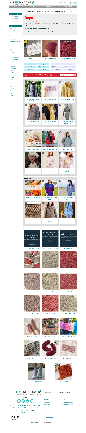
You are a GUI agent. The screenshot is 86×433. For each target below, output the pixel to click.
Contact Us (25, 405)
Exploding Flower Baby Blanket (67, 58)
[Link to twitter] (23, 401)
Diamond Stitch (33, 220)
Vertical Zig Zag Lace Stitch (68, 270)
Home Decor (12, 52)
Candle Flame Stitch (63, 381)
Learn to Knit (12, 61)
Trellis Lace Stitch (50, 291)
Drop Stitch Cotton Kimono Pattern (67, 198)
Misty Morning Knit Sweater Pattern (50, 220)
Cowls (11, 37)
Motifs (11, 72)
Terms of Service (33, 410)
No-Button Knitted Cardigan (50, 170)
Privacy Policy (50, 75)
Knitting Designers (14, 59)
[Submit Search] (75, 3)
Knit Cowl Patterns (14, 18)
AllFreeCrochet (47, 401)
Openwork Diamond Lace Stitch (32, 291)
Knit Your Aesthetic (68, 248)
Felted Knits (12, 39)
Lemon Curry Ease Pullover (67, 99)
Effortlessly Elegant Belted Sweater (67, 170)
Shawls (11, 84)
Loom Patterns (13, 64)
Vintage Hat (33, 170)
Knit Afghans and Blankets (57, 66)
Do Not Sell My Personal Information (21, 408)
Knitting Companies (14, 57)
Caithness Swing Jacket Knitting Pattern (33, 100)
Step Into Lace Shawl (32, 270)
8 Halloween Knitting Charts (33, 197)
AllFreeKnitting (47, 402)
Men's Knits (12, 66)
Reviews (12, 79)
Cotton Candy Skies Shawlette (68, 336)
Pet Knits (12, 77)
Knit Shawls (57, 69)
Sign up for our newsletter (31, 31)
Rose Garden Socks (32, 336)
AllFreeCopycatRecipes (67, 401)
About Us (12, 405)
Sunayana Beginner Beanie (50, 58)
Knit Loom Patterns (43, 66)
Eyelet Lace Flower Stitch (50, 313)
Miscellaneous (13, 68)
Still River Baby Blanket (67, 220)
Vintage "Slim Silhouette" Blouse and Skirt (67, 122)
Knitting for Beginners (14, 16)
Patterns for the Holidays (15, 75)
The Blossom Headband (50, 99)
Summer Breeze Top (67, 149)
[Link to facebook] (19, 401)
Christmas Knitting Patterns (70, 66)
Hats (11, 50)
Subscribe (12, 11)
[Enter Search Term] (65, 3)
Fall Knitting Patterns (70, 64)
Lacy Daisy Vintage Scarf (50, 121)
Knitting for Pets (70, 69)
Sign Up (61, 392)
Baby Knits (12, 30)
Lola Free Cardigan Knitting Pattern (50, 198)
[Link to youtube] (31, 401)
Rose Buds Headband (68, 358)
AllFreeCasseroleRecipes (67, 404)
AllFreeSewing (47, 404)
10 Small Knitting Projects (33, 149)
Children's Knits (13, 34)
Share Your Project (17, 410)
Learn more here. (49, 417)
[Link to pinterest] (27, 401)
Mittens (12, 70)
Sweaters (12, 88)
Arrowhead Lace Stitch (68, 291)
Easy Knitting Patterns (14, 20)
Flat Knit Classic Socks (36, 381)
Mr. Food (64, 399)
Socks (11, 86)
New (25, 228)
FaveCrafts (46, 399)
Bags (11, 32)
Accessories (13, 28)
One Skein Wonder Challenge (32, 248)
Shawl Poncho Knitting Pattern (50, 149)
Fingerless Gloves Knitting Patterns (15, 42)
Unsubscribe (25, 412)
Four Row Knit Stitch (32, 58)
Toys (11, 93)
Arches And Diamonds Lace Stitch (68, 314)
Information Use (56, 75)
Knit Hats (57, 64)
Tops (11, 90)
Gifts (11, 48)
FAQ (30, 405)
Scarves (12, 81)
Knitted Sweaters (43, 69)
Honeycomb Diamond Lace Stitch (32, 314)
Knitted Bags (30, 69)
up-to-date (37, 28)
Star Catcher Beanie (50, 336)
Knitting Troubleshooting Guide (50, 248)
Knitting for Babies (14, 23)
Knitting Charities (13, 55)
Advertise (18, 405)
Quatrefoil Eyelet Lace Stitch (50, 270)
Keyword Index (36, 405)
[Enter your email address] (52, 392)
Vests (11, 95)
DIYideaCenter (47, 406)
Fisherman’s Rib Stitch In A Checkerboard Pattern (32, 359)
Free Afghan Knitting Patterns (14, 45)
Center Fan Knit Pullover (33, 121)
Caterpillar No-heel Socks (50, 358)
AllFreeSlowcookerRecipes (67, 402)
